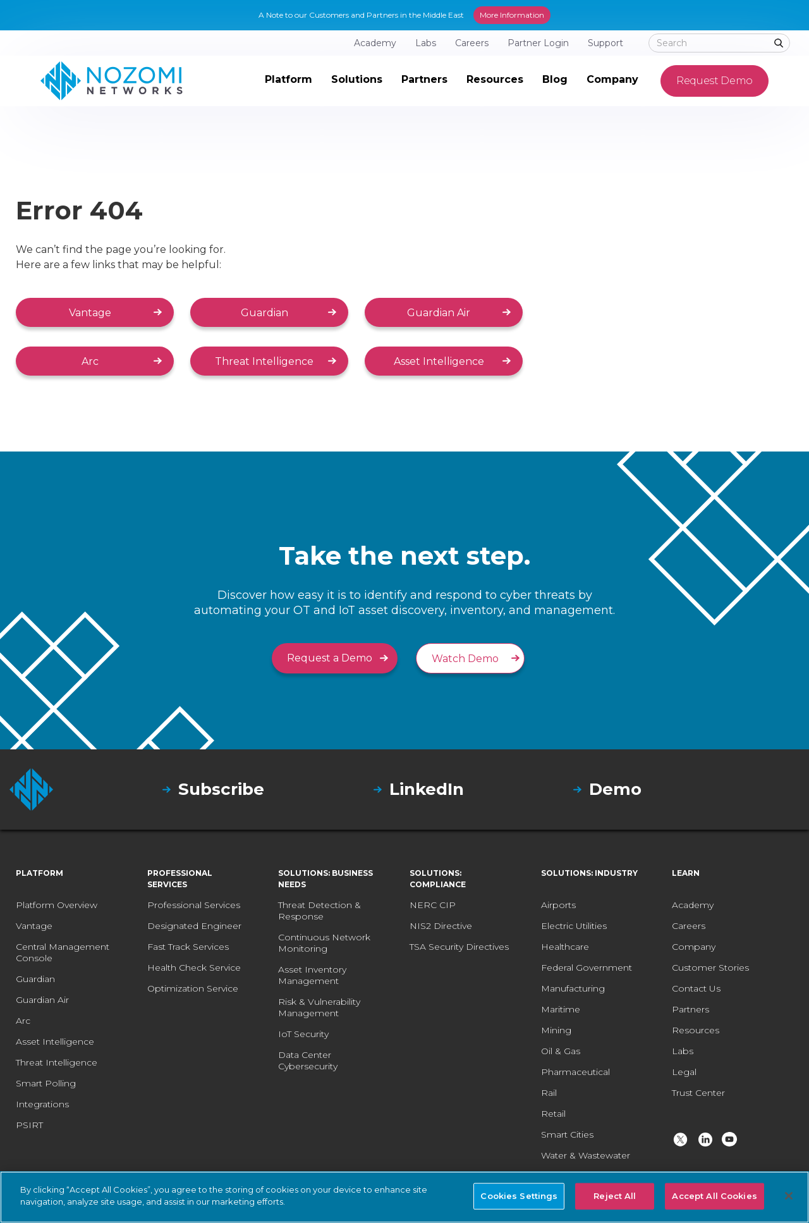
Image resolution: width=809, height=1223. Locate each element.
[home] (111, 81)
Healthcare (565, 946)
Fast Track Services (188, 946)
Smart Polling (46, 1083)
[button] (288, 81)
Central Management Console (62, 952)
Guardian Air (438, 313)
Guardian (264, 313)
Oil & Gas (560, 1051)
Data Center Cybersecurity (308, 1060)
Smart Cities (567, 1134)
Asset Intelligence (439, 361)
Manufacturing (573, 988)
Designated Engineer (194, 925)
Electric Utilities (574, 925)
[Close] (789, 1196)
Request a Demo (329, 658)
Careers (688, 925)
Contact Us (696, 988)
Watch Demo (465, 659)
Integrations (42, 1104)
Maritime (560, 1009)
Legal (684, 1072)
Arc (90, 361)
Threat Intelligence (264, 361)
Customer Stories (710, 967)
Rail (549, 1092)
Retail (553, 1113)
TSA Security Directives (459, 946)
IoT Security (303, 1034)
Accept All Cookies (714, 1196)
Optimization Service (192, 988)
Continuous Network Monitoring (324, 942)
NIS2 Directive (441, 925)
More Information (512, 15)
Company (693, 946)
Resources (695, 1030)
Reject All (614, 1196)
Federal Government (586, 967)
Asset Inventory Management (312, 975)
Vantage (90, 313)
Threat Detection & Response (319, 910)
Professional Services (193, 905)
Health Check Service (194, 967)
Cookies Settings (518, 1196)
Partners (690, 1009)
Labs (682, 1051)
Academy (693, 905)
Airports (558, 905)
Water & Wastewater (585, 1155)
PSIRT (29, 1125)
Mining (556, 1030)
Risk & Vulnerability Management (319, 1007)
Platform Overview (56, 905)
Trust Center (698, 1092)
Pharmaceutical (575, 1072)
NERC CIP (433, 905)
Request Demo (714, 81)
